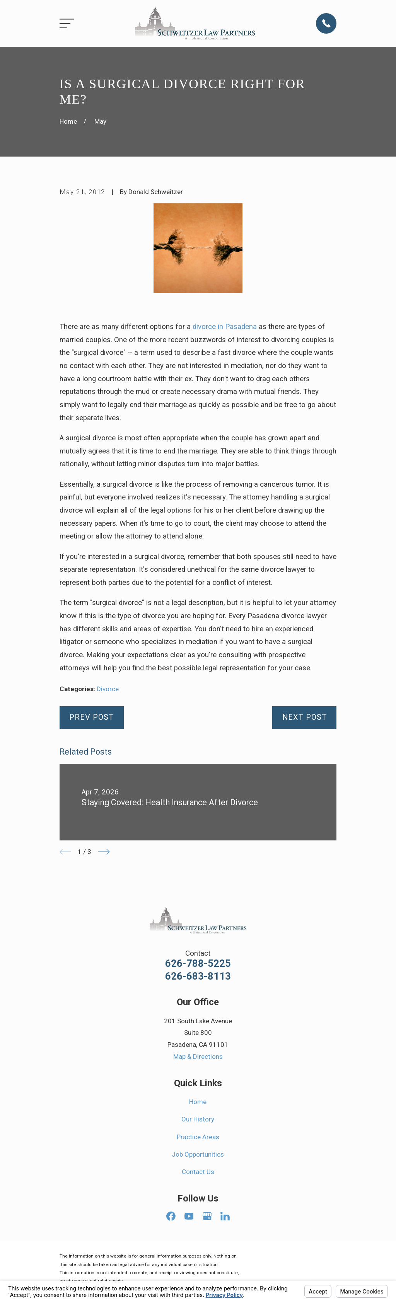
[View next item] (104, 852)
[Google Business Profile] (207, 1216)
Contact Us (198, 1172)
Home (198, 1102)
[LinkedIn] (225, 1216)
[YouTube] (189, 1216)
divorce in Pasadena (225, 326)
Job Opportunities (198, 1154)
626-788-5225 (198, 964)
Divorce (108, 689)
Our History (197, 1119)
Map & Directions (198, 1056)
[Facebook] (171, 1216)
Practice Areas (198, 1137)
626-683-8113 (198, 976)
